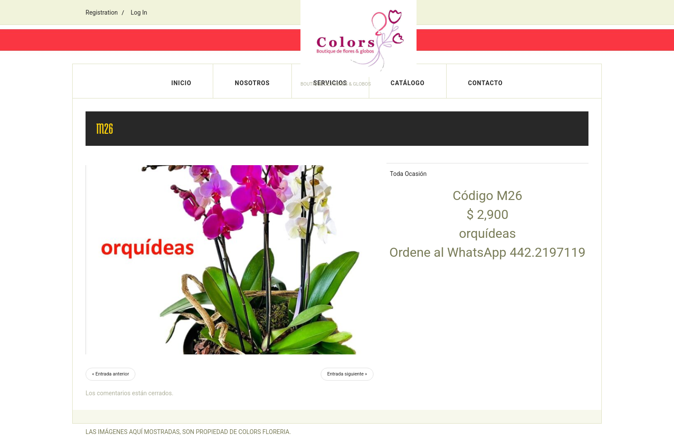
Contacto (485, 83)
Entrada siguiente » (347, 374)
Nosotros (252, 83)
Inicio (181, 83)
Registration (102, 12)
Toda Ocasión (408, 173)
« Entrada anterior (110, 374)
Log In (139, 12)
